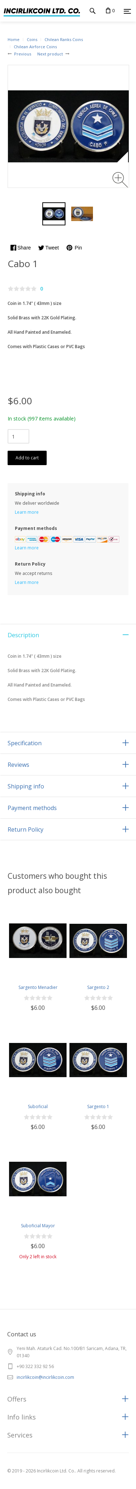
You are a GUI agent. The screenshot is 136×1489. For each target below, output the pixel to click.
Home (14, 39)
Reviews (18, 765)
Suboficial (38, 1106)
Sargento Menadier (38, 987)
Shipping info (26, 786)
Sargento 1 (98, 1106)
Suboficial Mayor (38, 1226)
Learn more (27, 512)
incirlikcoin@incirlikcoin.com (45, 1377)
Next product (50, 54)
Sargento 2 (98, 987)
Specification (25, 743)
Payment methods (32, 808)
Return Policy (25, 829)
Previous (22, 54)
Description (23, 635)
